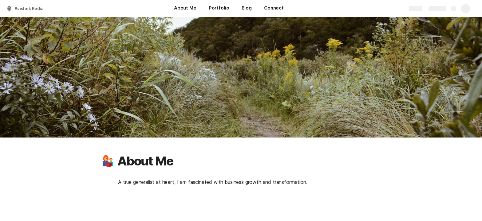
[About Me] (185, 8)
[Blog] (246, 8)
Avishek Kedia (29, 8)
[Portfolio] (219, 8)
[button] (108, 161)
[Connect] (274, 8)
